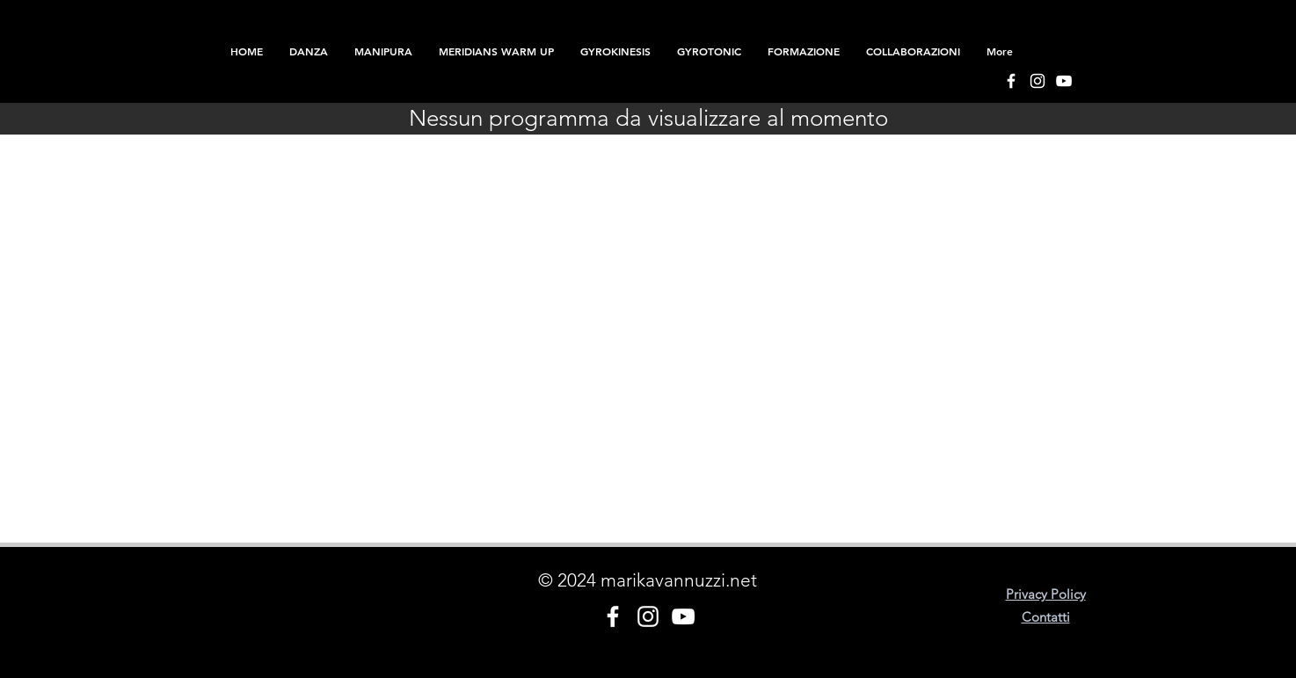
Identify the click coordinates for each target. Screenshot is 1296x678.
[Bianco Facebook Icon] (1011, 81)
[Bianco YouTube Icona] (1064, 81)
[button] (803, 51)
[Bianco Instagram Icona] (1037, 81)
